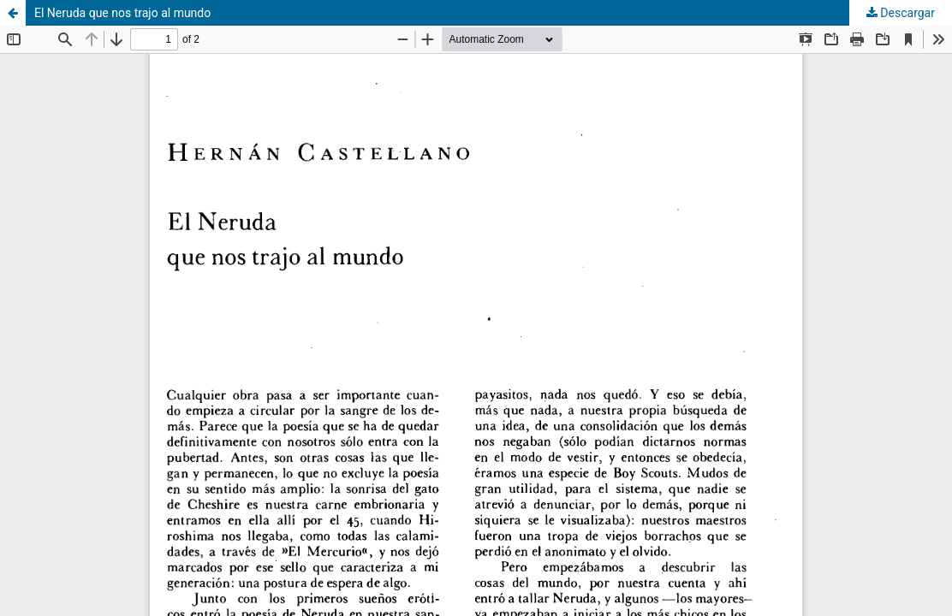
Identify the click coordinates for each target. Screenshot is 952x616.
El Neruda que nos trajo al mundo (122, 13)
